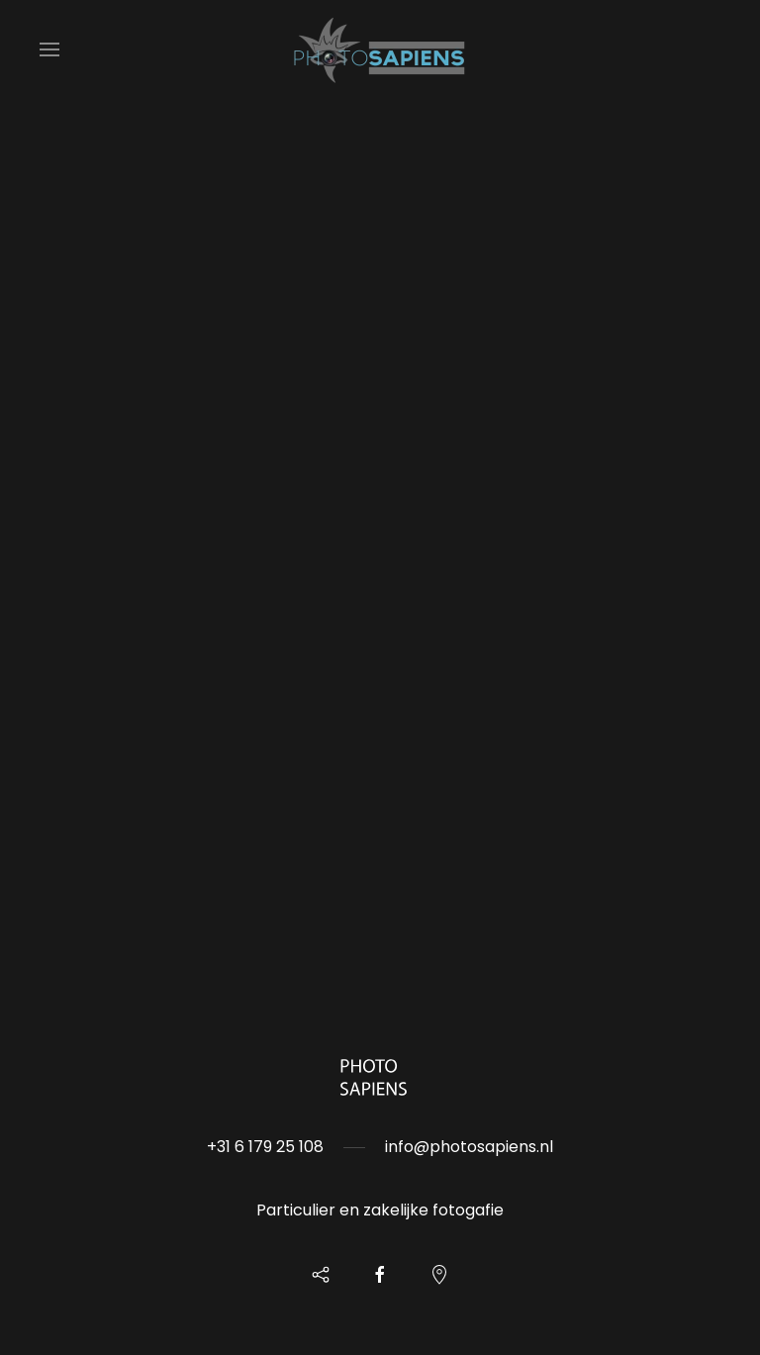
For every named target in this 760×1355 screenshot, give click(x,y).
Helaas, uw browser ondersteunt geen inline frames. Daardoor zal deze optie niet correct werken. (380, 495)
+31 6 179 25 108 (265, 1146)
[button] (49, 49)
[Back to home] (380, 49)
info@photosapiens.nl (469, 1146)
